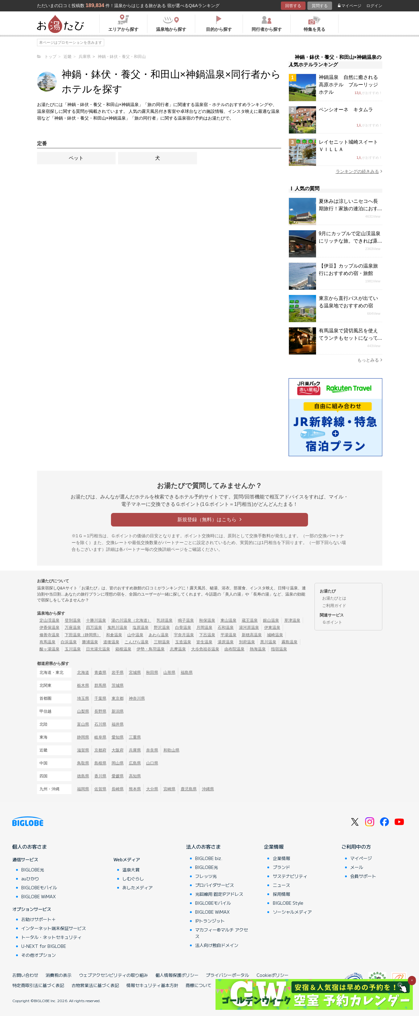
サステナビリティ (290, 876)
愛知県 (118, 737)
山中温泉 (135, 635)
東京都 (118, 698)
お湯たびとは (334, 598)
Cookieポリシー (273, 975)
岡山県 (118, 763)
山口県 (152, 763)
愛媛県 (118, 776)
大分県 (152, 789)
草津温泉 (292, 620)
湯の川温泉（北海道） (131, 620)
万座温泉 (73, 627)
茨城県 (118, 685)
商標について (199, 985)
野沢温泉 (162, 627)
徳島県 (83, 776)
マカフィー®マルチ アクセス (221, 933)
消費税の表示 (59, 975)
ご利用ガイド (334, 605)
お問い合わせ (25, 975)
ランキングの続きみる (359, 171)
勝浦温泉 (90, 642)
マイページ (349, 5)
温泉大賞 (131, 869)
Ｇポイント (332, 622)
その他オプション (38, 955)
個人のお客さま (29, 846)
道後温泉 (111, 642)
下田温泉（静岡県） (83, 635)
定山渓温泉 (49, 620)
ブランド (281, 867)
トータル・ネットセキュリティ (51, 937)
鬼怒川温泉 (117, 627)
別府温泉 (247, 642)
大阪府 (118, 750)
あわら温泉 (159, 635)
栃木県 (83, 685)
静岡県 (83, 737)
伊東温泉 (272, 627)
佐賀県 (100, 789)
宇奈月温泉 (184, 635)
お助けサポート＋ (38, 919)
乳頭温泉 (165, 620)
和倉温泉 (114, 635)
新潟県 (118, 711)
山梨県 (83, 711)
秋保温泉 (207, 620)
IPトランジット (210, 921)
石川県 (100, 724)
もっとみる (369, 360)
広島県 (135, 763)
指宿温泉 (279, 649)
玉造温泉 (183, 642)
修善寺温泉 (49, 635)
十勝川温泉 (96, 620)
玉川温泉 (73, 649)
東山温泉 (228, 620)
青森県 (100, 672)
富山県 (83, 724)
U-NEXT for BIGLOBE (43, 946)
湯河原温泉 (249, 627)
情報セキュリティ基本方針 (152, 985)
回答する (293, 5)
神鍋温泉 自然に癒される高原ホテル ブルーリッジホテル (348, 85)
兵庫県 (135, 750)
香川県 (100, 776)
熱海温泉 (258, 649)
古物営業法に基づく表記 (95, 985)
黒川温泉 (268, 642)
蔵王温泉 (250, 620)
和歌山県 (171, 750)
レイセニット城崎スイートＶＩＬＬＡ (348, 145)
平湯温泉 (228, 635)
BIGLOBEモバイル (39, 887)
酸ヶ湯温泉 (49, 649)
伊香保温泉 (49, 627)
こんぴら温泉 (137, 642)
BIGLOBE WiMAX (38, 896)
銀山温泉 (271, 620)
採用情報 (281, 894)
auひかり (30, 878)
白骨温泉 (183, 627)
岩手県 (118, 672)
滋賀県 (83, 750)
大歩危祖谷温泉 (205, 649)
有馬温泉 (47, 642)
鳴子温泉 (186, 620)
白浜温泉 (69, 642)
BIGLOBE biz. (208, 858)
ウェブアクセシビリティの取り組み (113, 975)
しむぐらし (133, 878)
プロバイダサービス (214, 885)
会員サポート (363, 876)
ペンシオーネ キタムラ (346, 109)
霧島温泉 (289, 642)
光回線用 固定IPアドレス (219, 894)
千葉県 (100, 698)
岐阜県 (100, 737)
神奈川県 (137, 698)
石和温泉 (226, 627)
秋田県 (152, 672)
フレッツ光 (206, 876)
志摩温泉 (178, 649)
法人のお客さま (203, 846)
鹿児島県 (189, 789)
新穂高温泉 (252, 635)
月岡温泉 (204, 627)
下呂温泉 (207, 635)
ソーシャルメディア (292, 912)
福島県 (187, 672)
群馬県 (100, 685)
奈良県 (152, 750)
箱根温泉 (123, 649)
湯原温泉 (226, 642)
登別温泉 (73, 620)
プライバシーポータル (227, 975)
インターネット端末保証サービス (53, 928)
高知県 (135, 776)
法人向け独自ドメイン (216, 945)
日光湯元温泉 (98, 649)
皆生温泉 (204, 642)
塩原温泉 (141, 627)
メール (356, 867)
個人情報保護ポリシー (177, 975)
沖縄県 (208, 789)
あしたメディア (137, 887)
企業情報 (274, 846)
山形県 (169, 672)
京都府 (100, 750)
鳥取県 (83, 763)
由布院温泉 (234, 649)
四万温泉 (94, 627)
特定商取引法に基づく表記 (38, 985)
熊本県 (135, 789)
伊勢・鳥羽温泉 (151, 649)
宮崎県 (169, 789)
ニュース (281, 885)
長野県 (100, 711)
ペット (76, 158)
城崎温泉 (275, 635)
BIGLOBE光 (32, 869)
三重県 (135, 737)
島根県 (100, 763)
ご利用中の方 (356, 846)
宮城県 (135, 672)
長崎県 (118, 789)
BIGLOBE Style (288, 903)
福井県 (118, 724)
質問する (320, 5)
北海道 (83, 672)
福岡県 (83, 789)
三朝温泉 (162, 642)
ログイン (374, 5)
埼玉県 (83, 698)
